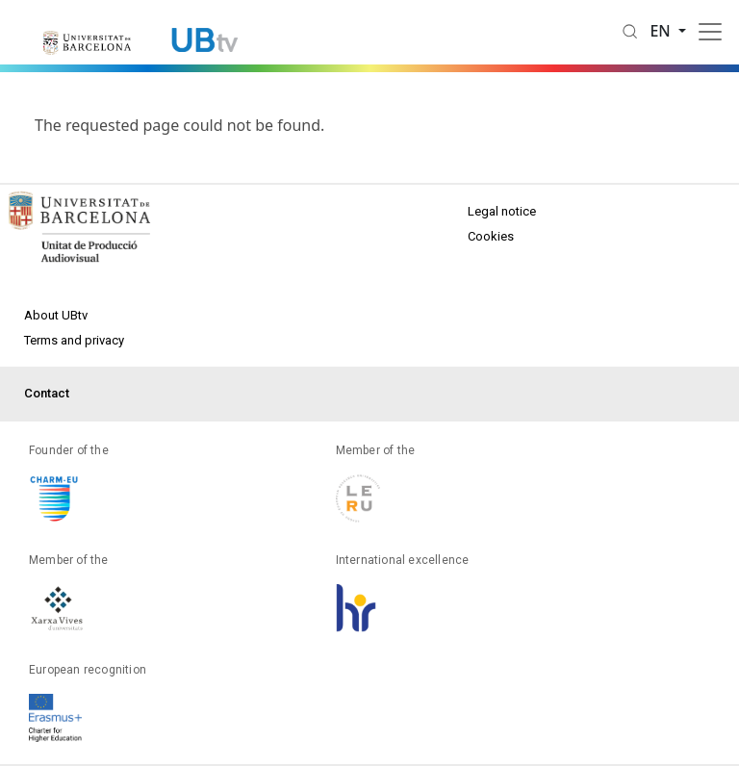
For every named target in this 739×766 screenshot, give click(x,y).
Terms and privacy (74, 340)
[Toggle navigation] (710, 31)
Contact (46, 393)
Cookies (491, 236)
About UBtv (56, 315)
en (662, 30)
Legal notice (502, 211)
